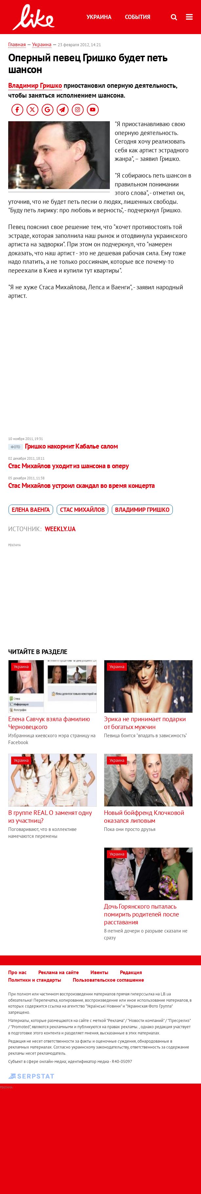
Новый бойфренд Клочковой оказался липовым (144, 816)
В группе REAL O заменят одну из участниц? (49, 816)
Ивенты (99, 972)
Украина (99, 17)
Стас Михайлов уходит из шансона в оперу (68, 465)
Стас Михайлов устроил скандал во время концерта (81, 485)
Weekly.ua (60, 529)
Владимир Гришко (35, 85)
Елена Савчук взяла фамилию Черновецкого (49, 723)
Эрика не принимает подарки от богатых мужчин (145, 723)
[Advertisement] (100, 595)
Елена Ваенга (31, 509)
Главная (17, 44)
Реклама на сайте (58, 972)
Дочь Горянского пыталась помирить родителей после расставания (141, 914)
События (137, 17)
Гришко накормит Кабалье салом (63, 446)
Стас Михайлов (82, 509)
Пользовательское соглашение (108, 979)
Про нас (17, 972)
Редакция (131, 972)
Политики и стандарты (34, 979)
